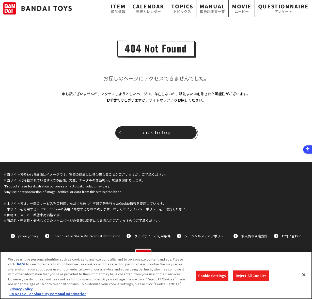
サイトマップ (159, 100)
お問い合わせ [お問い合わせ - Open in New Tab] (291, 236)
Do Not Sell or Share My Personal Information (86, 236)
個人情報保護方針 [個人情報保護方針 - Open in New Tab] (254, 236)
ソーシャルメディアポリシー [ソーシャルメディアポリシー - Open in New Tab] (205, 236)
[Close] (303, 274)
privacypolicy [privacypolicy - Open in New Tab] (28, 236)
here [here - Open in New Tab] (21, 264)
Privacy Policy (21, 289)
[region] (156, 275)
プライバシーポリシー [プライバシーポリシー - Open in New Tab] (142, 209)
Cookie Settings (212, 275)
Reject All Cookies (251, 275)
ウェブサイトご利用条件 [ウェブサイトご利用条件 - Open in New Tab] (152, 236)
